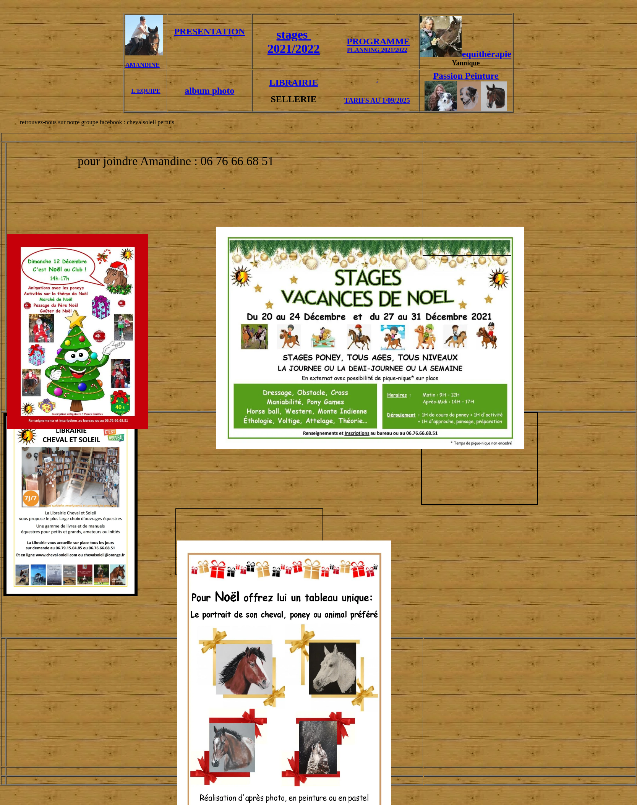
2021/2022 (293, 48)
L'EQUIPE (145, 91)
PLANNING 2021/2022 (377, 50)
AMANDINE (142, 65)
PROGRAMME (378, 41)
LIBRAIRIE (293, 83)
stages (294, 34)
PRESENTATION (209, 31)
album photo (209, 91)
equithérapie (486, 54)
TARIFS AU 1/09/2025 (377, 100)
